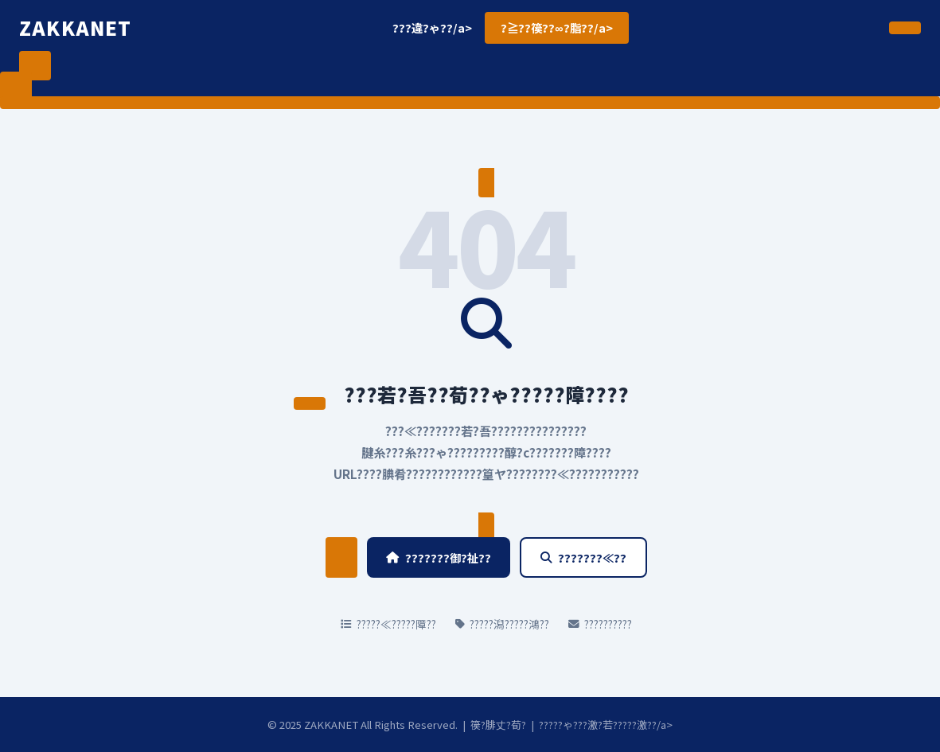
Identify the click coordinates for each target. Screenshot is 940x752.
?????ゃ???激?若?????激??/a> (606, 724)
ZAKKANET (75, 27)
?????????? (600, 624)
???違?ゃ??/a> (432, 27)
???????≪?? (583, 557)
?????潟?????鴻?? (502, 624)
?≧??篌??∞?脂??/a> (557, 27)
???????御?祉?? (438, 557)
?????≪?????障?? (388, 624)
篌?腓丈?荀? (498, 724)
